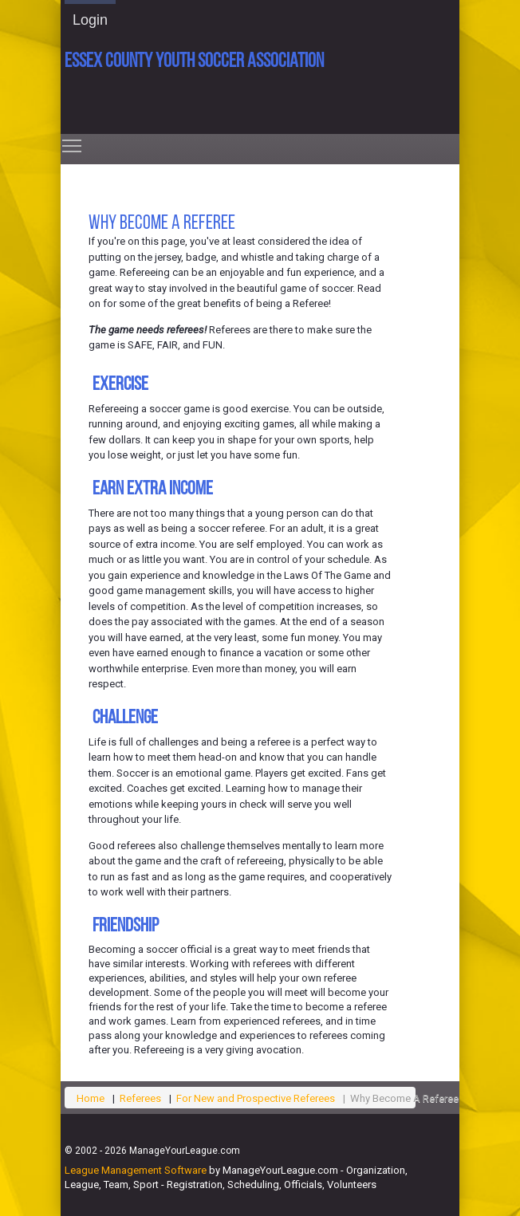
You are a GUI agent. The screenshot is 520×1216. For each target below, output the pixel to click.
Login (90, 20)
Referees (140, 1098)
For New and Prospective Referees (255, 1098)
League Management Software (136, 1170)
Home (90, 1098)
